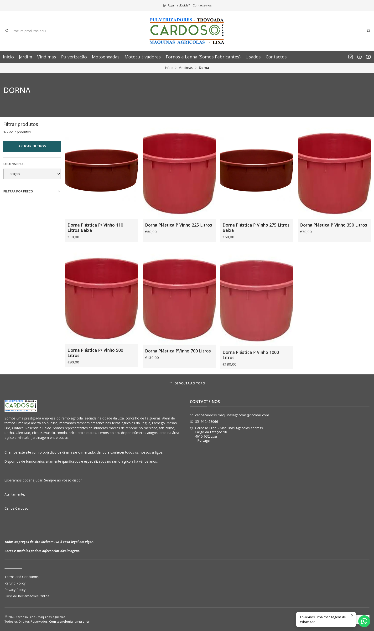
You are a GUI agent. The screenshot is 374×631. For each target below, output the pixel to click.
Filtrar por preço (32, 191)
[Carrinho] (368, 30)
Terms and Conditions (22, 576)
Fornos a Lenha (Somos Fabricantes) (203, 57)
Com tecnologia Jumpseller (69, 621)
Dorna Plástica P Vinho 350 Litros (333, 225)
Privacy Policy (15, 589)
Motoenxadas (105, 57)
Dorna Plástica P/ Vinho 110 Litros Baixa (95, 227)
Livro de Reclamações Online (27, 596)
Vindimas (46, 57)
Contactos (276, 57)
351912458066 (204, 421)
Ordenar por (14, 164)
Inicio (8, 57)
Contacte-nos (202, 5)
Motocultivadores (143, 57)
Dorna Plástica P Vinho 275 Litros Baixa (256, 227)
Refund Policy (15, 583)
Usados (253, 57)
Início (169, 67)
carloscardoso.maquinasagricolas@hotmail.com (229, 415)
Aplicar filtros (32, 146)
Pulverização (74, 57)
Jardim (25, 57)
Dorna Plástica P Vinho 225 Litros (178, 225)
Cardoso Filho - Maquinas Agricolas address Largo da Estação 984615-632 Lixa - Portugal (226, 434)
